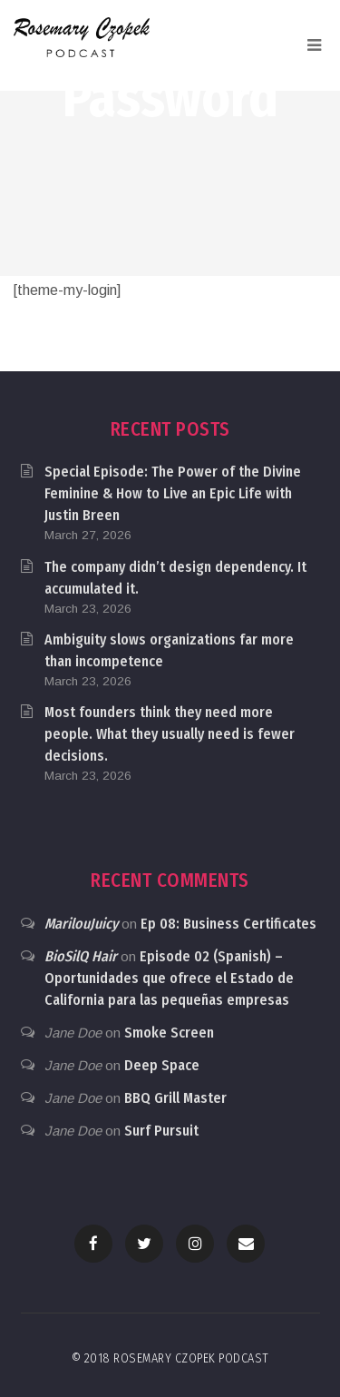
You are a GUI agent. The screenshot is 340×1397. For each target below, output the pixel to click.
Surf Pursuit (161, 1130)
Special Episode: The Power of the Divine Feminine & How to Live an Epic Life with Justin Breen (172, 493)
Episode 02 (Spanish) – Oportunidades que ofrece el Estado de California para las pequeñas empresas (169, 978)
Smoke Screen (169, 1032)
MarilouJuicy (81, 923)
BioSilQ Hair (80, 956)
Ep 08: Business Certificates (228, 923)
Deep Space (161, 1065)
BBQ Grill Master (175, 1098)
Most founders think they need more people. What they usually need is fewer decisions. (169, 733)
